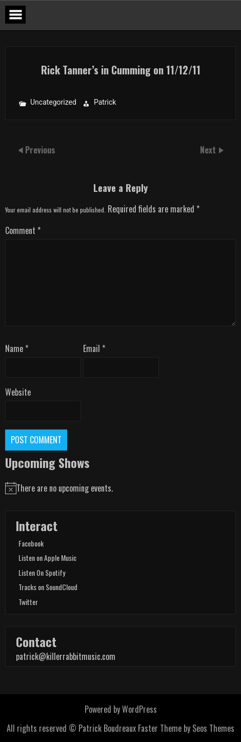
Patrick (105, 102)
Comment (23, 230)
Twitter (28, 601)
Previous (40, 150)
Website (18, 392)
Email (94, 348)
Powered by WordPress (121, 709)
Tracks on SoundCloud (47, 586)
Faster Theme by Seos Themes (186, 728)
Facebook (31, 543)
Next (209, 150)
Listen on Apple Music (47, 557)
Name (16, 348)
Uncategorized (53, 102)
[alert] (120, 488)
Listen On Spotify (41, 572)
